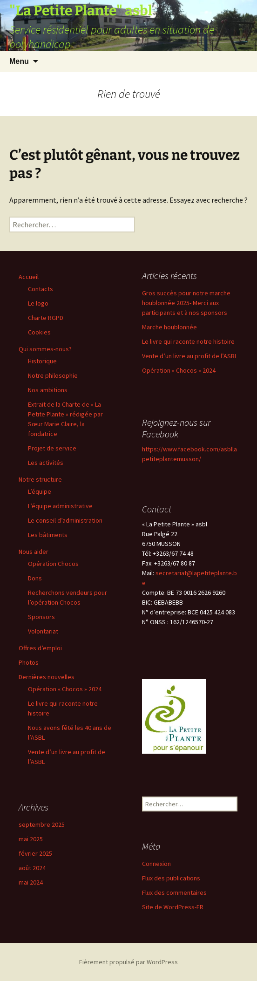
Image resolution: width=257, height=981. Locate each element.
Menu (19, 61)
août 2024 (32, 868)
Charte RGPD (45, 317)
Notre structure (40, 479)
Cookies (39, 332)
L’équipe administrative (60, 506)
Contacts (40, 289)
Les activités (45, 462)
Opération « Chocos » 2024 (64, 689)
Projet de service (52, 448)
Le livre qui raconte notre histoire (188, 341)
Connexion (156, 863)
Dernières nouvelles (46, 677)
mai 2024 (31, 882)
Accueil (29, 276)
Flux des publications (171, 878)
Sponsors (41, 617)
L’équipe (39, 491)
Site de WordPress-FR (172, 907)
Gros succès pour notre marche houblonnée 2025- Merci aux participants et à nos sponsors (186, 303)
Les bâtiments (48, 535)
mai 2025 (31, 839)
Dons (35, 578)
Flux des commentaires (174, 892)
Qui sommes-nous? (45, 349)
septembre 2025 (42, 824)
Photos (29, 662)
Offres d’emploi (40, 648)
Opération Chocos (53, 563)
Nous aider (33, 551)
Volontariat (43, 631)
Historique (42, 361)
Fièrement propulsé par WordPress (128, 962)
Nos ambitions (48, 390)
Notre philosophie (53, 375)
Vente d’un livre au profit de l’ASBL (189, 356)
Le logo (38, 303)
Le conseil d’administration (65, 520)
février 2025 (35, 853)
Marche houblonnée (169, 327)
